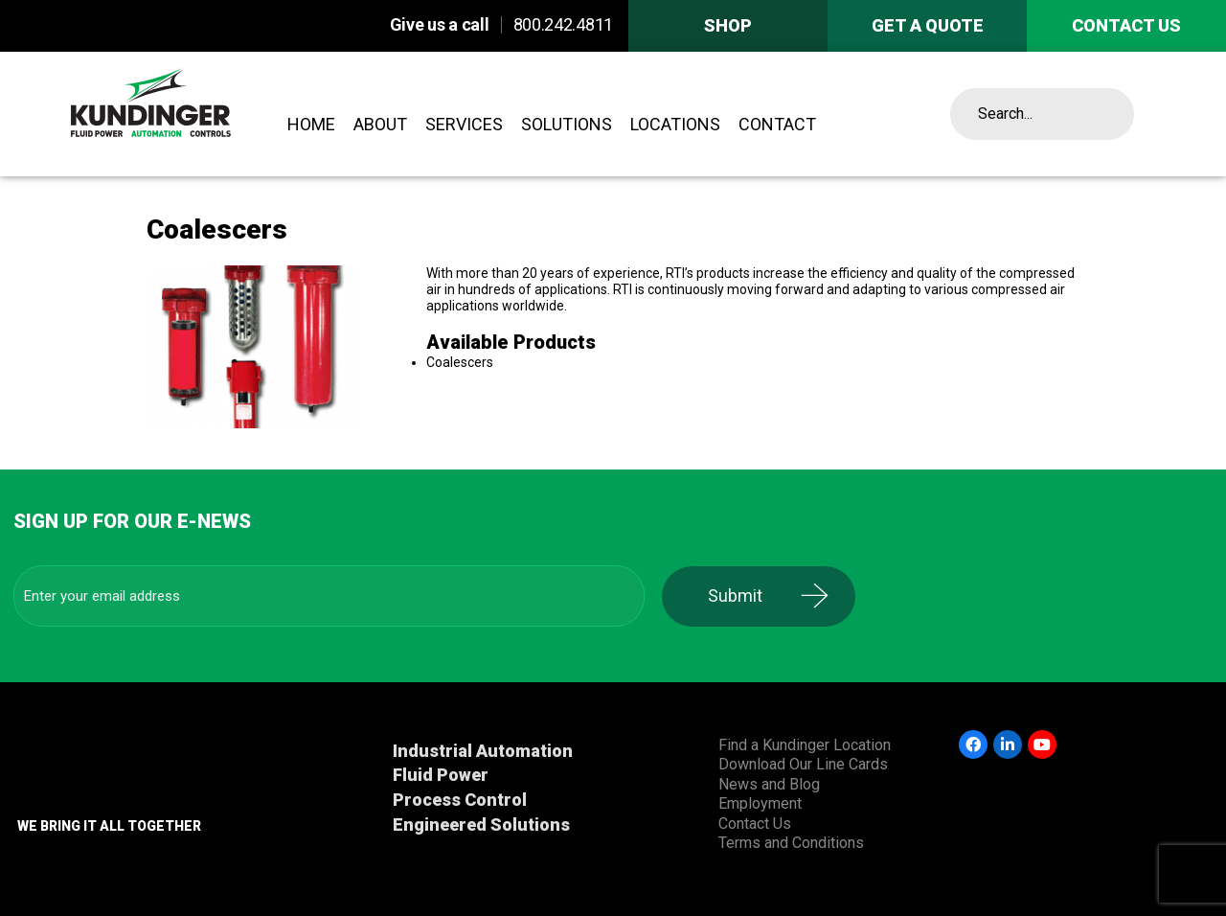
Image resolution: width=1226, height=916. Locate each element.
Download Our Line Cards (803, 764)
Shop (728, 25)
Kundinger (193, 114)
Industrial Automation (483, 751)
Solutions (566, 124)
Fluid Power (440, 775)
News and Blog (769, 784)
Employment (760, 803)
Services (464, 124)
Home (311, 124)
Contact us (1126, 25)
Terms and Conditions (791, 843)
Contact (777, 124)
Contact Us (754, 823)
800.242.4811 (563, 24)
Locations (675, 124)
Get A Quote (928, 25)
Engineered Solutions (481, 824)
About (380, 124)
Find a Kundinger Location (804, 745)
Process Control (460, 800)
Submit (742, 595)
